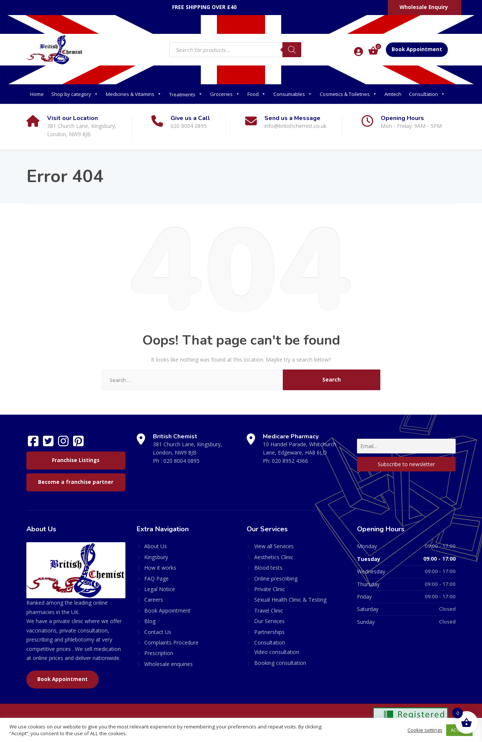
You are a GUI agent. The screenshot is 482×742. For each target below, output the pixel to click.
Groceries (225, 94)
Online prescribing (275, 578)
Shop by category (74, 94)
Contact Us (157, 632)
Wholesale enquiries (168, 663)
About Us (155, 546)
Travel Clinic (268, 610)
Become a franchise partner (75, 482)
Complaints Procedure (171, 642)
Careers (153, 599)
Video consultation (276, 651)
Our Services (269, 621)
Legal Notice (159, 589)
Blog (150, 621)
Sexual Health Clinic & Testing (290, 599)
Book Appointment (417, 49)
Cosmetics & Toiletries (348, 94)
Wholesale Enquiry (424, 7)
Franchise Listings (75, 460)
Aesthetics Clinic (273, 557)
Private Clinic (269, 589)
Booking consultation (280, 662)
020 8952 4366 (290, 460)
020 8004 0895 (181, 460)
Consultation (427, 94)
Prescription (158, 653)
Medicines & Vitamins (134, 94)
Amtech (392, 94)
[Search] (291, 49)
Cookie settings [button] (424, 730)
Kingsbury (156, 557)
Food (256, 94)
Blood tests (268, 567)
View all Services (274, 546)
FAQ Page (156, 578)
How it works (160, 567)
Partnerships (269, 632)
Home (37, 94)
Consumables (292, 94)
